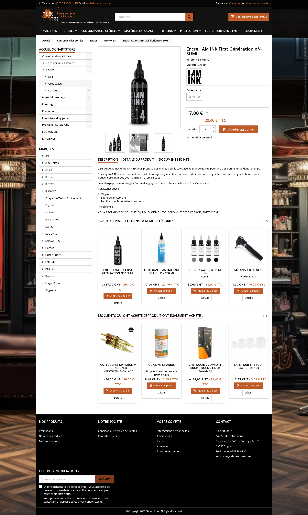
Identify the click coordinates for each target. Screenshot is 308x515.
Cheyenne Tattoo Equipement (63, 198)
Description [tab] (108, 159)
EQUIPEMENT (253, 31)
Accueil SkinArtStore (57, 49)
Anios (48, 170)
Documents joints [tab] (174, 159)
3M (47, 156)
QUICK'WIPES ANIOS (161, 365)
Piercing (167, 31)
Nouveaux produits (50, 436)
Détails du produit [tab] (138, 159)
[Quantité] (205, 129)
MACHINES (50, 31)
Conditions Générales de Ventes (117, 431)
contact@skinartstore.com (86, 501)
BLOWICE (50, 191)
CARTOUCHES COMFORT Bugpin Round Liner (205, 366)
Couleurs (53, 90)
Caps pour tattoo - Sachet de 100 (249, 366)
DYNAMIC (50, 212)
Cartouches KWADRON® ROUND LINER (118, 366)
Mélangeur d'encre (248, 270)
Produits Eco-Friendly (55, 125)
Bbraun (49, 177)
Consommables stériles (99, 31)
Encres (69, 31)
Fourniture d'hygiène (221, 31)
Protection (189, 31)
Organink (50, 290)
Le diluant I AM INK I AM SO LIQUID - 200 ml (161, 271)
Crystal (49, 205)
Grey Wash (55, 83)
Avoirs (160, 441)
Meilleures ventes (49, 441)
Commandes (164, 436)
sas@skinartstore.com (98, 3)
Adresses (162, 446)
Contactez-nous (107, 436)
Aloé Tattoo (52, 163)
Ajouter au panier (238, 129)
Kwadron (50, 276)
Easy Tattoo (52, 219)
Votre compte (169, 421)
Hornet (49, 248)
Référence (192, 59)
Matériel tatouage (139, 31)
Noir (50, 76)
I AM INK (50, 262)
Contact (223, 421)
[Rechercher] (154, 17)
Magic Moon (52, 283)
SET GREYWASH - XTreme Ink (205, 271)
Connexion (235, 3)
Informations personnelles (173, 431)
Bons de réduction (168, 451)
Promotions (46, 431)
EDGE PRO (51, 233)
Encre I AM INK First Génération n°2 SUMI (118, 271)
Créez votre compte (257, 3)
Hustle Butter (53, 255)
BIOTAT (49, 184)
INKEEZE (50, 269)
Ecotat (49, 226)
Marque (191, 64)
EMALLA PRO (52, 240)
